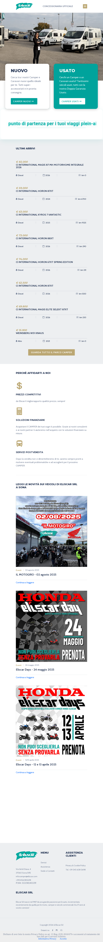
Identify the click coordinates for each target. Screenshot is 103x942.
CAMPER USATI (72, 101)
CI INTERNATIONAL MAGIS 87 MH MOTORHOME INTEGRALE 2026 (50, 166)
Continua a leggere (25, 582)
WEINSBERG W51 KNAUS (30, 333)
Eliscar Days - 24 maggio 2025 (35, 669)
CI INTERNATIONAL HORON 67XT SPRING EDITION (44, 262)
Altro (19, 341)
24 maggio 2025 (32, 665)
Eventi (18, 570)
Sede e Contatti (47, 871)
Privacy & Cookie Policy (76, 865)
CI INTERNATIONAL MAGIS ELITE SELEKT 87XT (42, 309)
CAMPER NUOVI (23, 101)
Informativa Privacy (47, 939)
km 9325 (81, 222)
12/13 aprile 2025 (32, 760)
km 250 (81, 317)
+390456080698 (23, 880)
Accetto (63, 939)
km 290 (81, 246)
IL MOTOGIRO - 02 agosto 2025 (36, 574)
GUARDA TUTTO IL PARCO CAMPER (51, 352)
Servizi (43, 862)
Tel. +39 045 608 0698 (76, 869)
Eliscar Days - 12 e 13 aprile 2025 (36, 764)
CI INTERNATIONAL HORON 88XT (35, 238)
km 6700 (80, 199)
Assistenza (45, 866)
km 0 (82, 175)
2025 (46, 222)
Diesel (19, 175)
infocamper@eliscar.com (26, 876)
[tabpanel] (51, 46)
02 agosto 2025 (32, 570)
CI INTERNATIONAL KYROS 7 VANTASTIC (38, 214)
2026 (46, 175)
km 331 (81, 270)
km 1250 (81, 293)
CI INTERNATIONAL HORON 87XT (34, 191)
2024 (46, 199)
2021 (46, 341)
